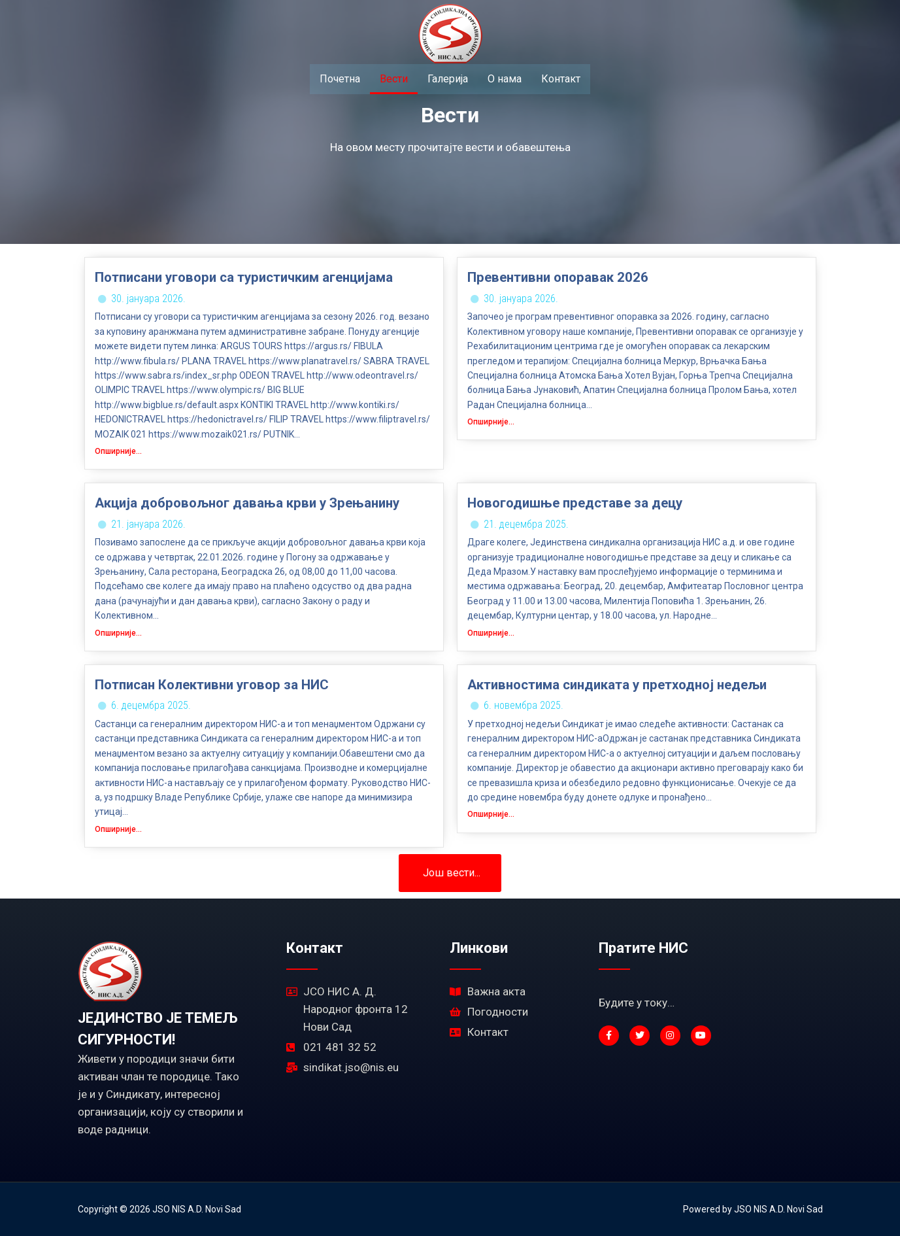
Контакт (560, 79)
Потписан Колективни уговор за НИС (212, 685)
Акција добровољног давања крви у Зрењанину (247, 503)
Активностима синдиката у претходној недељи (617, 685)
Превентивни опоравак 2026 (557, 277)
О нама (505, 79)
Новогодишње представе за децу (574, 503)
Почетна (340, 79)
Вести (394, 79)
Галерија (447, 79)
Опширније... (118, 451)
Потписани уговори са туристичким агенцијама (244, 277)
